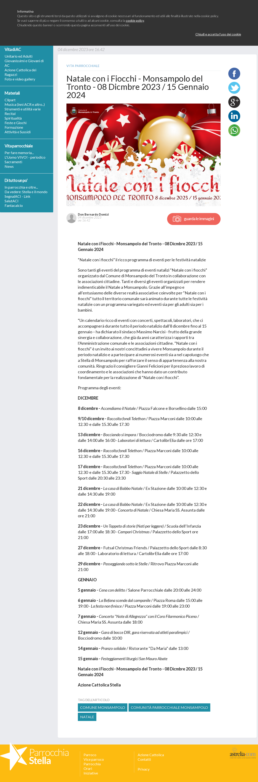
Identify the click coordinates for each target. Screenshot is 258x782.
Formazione (14, 127)
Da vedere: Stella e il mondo (26, 191)
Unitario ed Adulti (18, 56)
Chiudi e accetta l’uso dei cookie (218, 34)
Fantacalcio (14, 205)
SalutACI (11, 201)
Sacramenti (13, 162)
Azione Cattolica (151, 755)
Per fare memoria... (19, 152)
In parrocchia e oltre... (21, 187)
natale (87, 717)
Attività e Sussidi (18, 132)
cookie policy (135, 20)
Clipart (10, 100)
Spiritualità (13, 118)
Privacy (144, 769)
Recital (10, 113)
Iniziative (91, 773)
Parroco (90, 755)
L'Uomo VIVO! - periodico (25, 157)
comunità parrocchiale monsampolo (169, 707)
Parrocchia (92, 764)
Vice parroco (94, 759)
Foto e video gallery (20, 79)
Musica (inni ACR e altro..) (25, 104)
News (9, 166)
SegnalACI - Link (17, 196)
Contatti (144, 759)
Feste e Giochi (15, 122)
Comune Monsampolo (102, 707)
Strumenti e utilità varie (23, 109)
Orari (88, 768)
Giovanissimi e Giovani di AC (24, 63)
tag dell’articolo (94, 700)
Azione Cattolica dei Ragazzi (20, 72)
